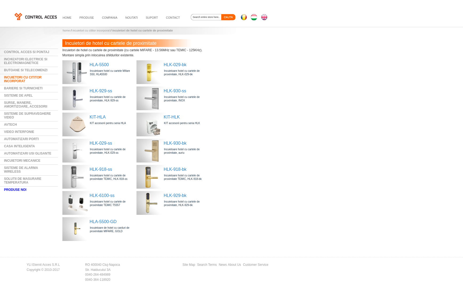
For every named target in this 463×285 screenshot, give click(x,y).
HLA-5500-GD (103, 221)
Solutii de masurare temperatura (22, 180)
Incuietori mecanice (22, 161)
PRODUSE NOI (15, 190)
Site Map (189, 265)
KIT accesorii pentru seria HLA (108, 123)
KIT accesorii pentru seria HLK (182, 123)
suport (152, 17)
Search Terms (207, 265)
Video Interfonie (19, 132)
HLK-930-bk (175, 143)
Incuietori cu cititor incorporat (91, 30)
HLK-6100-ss (102, 195)
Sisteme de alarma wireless (21, 169)
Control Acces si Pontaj (26, 52)
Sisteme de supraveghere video (27, 115)
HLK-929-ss (101, 91)
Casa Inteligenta (19, 146)
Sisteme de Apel (18, 95)
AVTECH (10, 124)
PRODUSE (86, 17)
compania (109, 17)
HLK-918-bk (175, 169)
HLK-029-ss (101, 143)
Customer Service (255, 265)
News (223, 265)
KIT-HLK (172, 117)
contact (173, 17)
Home (66, 30)
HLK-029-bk (175, 64)
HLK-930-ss (175, 91)
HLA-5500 (99, 64)
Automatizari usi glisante (27, 153)
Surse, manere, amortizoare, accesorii (25, 104)
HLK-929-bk (175, 195)
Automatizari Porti (21, 139)
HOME (67, 17)
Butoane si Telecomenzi (25, 70)
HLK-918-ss (101, 169)
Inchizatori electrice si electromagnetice (25, 61)
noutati (131, 17)
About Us (234, 265)
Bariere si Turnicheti (23, 88)
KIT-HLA (98, 117)
